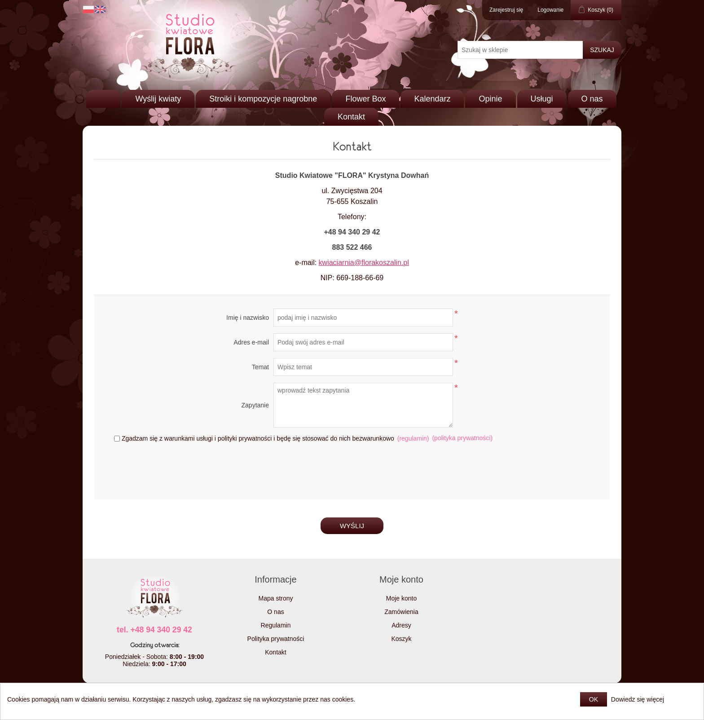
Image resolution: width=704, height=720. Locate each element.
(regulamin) (413, 438)
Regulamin (276, 625)
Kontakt (351, 116)
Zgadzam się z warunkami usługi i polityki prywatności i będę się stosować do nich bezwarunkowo (258, 438)
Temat (260, 367)
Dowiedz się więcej (637, 699)
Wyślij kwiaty (158, 98)
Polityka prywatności (275, 638)
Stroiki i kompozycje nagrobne (263, 98)
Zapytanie (255, 405)
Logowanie (550, 10)
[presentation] (352, 468)
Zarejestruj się (506, 10)
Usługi (542, 98)
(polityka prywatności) (462, 438)
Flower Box (365, 98)
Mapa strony (275, 598)
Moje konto (401, 598)
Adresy (401, 625)
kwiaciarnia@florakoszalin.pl (364, 262)
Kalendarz (432, 98)
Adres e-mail (251, 342)
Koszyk (401, 638)
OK (593, 699)
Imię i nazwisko (247, 317)
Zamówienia (401, 611)
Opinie (490, 98)
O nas (592, 98)
